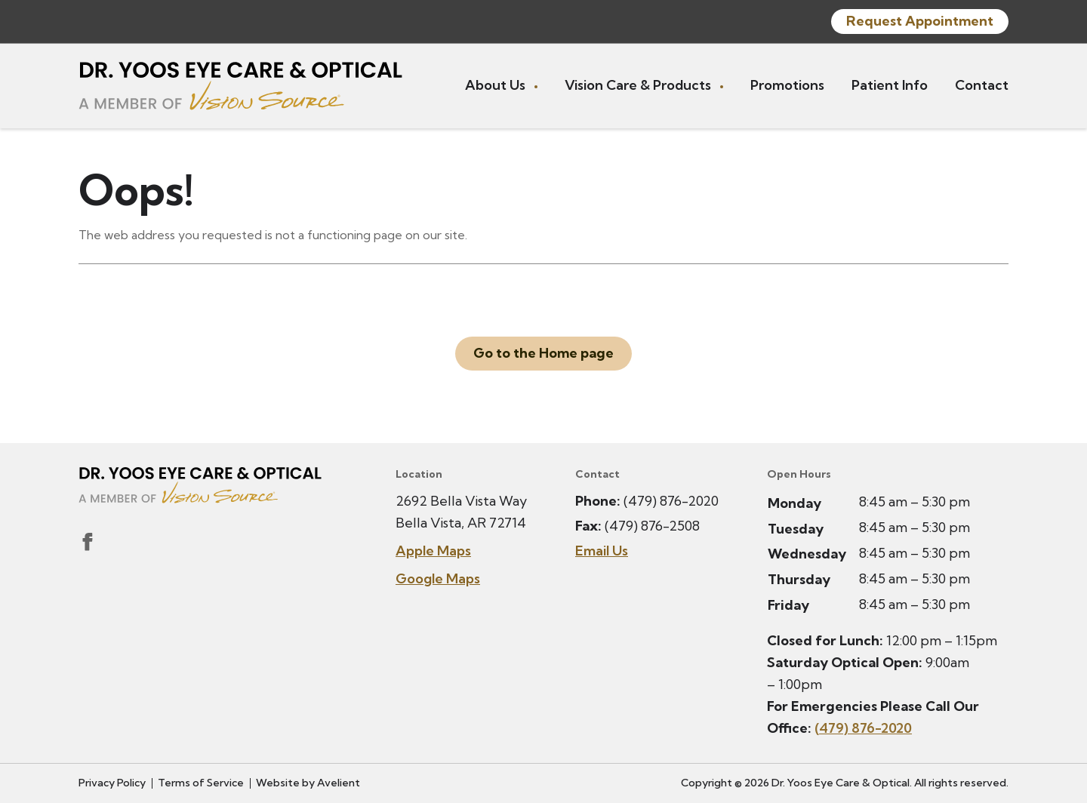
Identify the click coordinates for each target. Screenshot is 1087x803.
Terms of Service (201, 782)
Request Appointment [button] (919, 20)
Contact (981, 85)
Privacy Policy (112, 782)
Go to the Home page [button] (543, 353)
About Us (496, 85)
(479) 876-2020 (671, 500)
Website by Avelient (308, 782)
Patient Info (889, 85)
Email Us (601, 550)
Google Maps (438, 578)
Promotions (787, 85)
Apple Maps (433, 550)
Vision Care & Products (639, 85)
